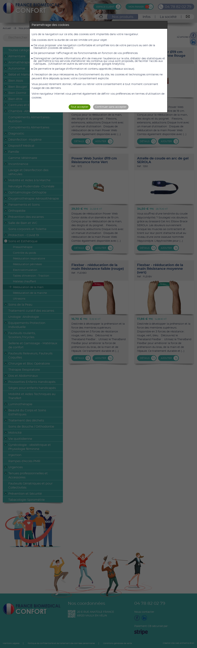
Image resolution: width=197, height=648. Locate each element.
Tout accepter (79, 107)
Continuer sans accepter (111, 107)
